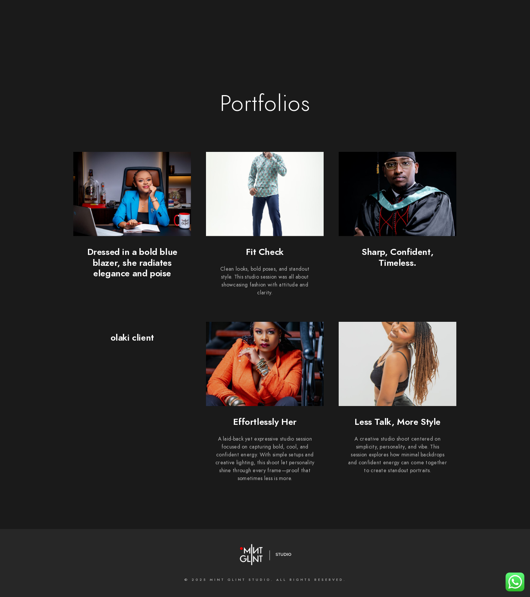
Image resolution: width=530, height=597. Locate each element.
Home (145, 31)
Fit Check (264, 251)
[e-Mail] (322, 15)
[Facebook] (255, 15)
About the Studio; (193, 31)
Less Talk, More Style (397, 421)
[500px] (308, 15)
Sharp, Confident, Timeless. (397, 257)
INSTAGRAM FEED (481, 31)
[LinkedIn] (282, 15)
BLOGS (437, 31)
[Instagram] (295, 15)
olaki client (132, 337)
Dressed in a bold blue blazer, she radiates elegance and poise (132, 262)
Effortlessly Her (265, 421)
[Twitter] (268, 15)
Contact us (340, 31)
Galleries (297, 31)
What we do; (251, 31)
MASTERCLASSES (393, 31)
